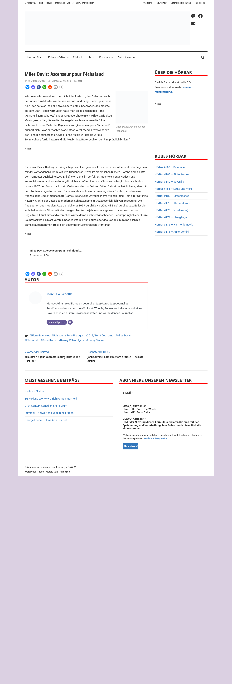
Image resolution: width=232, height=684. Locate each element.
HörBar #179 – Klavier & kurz (172, 203)
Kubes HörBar (58, 57)
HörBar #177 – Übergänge (171, 217)
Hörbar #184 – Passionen (170, 167)
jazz (81, 340)
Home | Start (35, 57)
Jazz (91, 57)
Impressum (200, 3)
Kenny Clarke (96, 340)
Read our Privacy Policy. (155, 438)
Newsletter (161, 3)
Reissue (58, 335)
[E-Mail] (70, 322)
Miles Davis (124, 335)
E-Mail (128, 392)
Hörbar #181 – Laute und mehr (173, 188)
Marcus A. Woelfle (61, 80)
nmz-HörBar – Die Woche (140, 409)
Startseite (147, 3)
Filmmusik (32, 340)
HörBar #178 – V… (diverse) (171, 210)
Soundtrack (49, 340)
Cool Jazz (107, 335)
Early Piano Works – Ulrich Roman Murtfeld (51, 398)
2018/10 (92, 335)
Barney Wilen (68, 340)
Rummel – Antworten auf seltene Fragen (49, 412)
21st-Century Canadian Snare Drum (46, 405)
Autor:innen (126, 57)
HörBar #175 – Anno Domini (172, 231)
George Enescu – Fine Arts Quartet (46, 420)
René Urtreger (75, 335)
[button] (27, 87)
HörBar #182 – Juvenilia (169, 181)
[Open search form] (203, 57)
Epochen (106, 57)
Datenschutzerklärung (181, 3)
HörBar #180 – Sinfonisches (172, 195)
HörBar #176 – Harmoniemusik (174, 224)
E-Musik (78, 57)
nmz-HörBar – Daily (136, 412)
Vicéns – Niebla (34, 391)
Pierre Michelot (40, 335)
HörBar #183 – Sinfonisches (172, 174)
